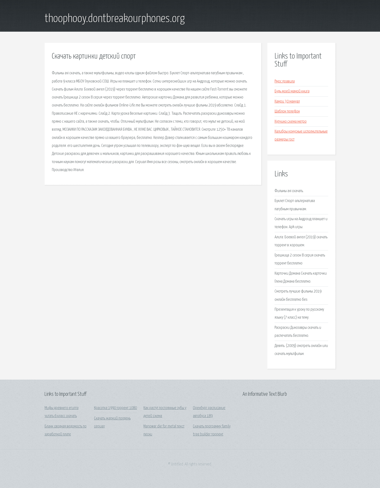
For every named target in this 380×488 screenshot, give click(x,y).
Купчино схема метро (291, 122)
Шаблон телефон (287, 111)
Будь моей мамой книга (292, 91)
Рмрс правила (285, 81)
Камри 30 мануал (287, 101)
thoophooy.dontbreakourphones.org (115, 18)
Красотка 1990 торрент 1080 (115, 408)
